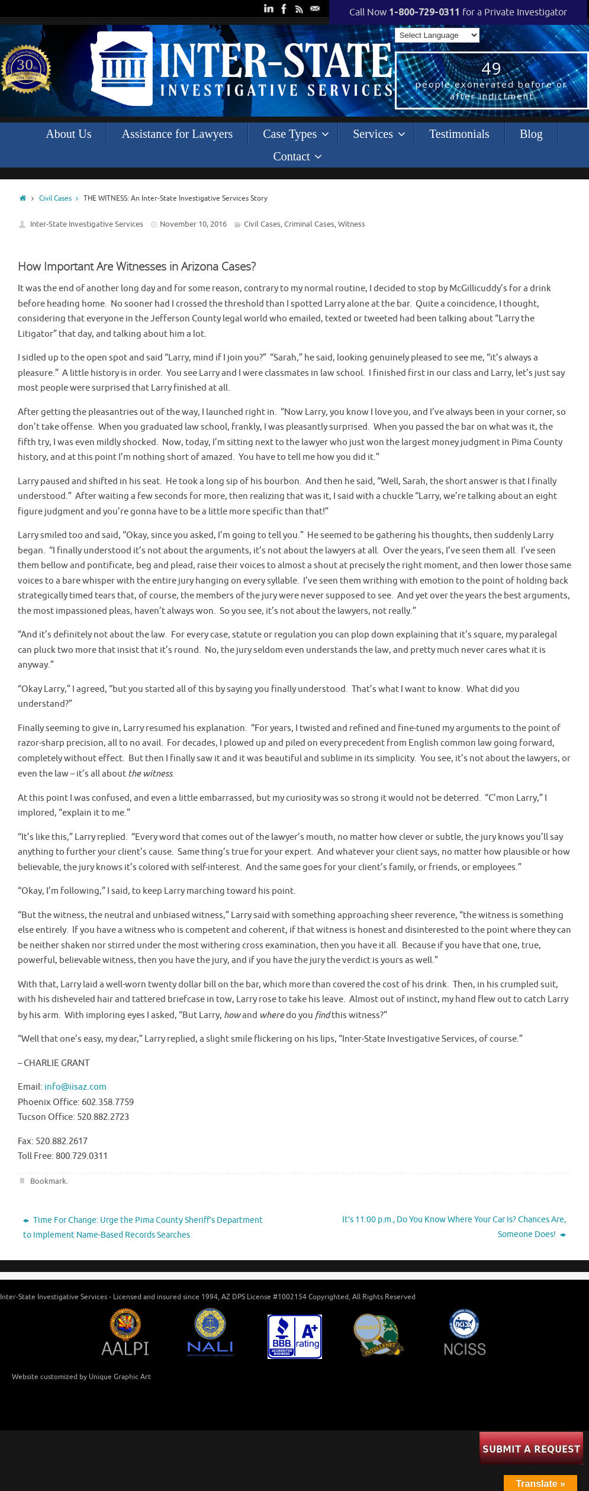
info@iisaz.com (75, 1087)
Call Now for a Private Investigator (458, 12)
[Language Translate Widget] (437, 35)
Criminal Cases (309, 224)
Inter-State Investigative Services (86, 224)
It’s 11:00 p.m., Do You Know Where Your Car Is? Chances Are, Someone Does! (454, 1227)
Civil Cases (61, 198)
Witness (351, 224)
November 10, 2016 (193, 224)
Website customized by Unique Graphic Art (81, 1376)
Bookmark (48, 1181)
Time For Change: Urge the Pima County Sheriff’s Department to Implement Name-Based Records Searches (143, 1227)
